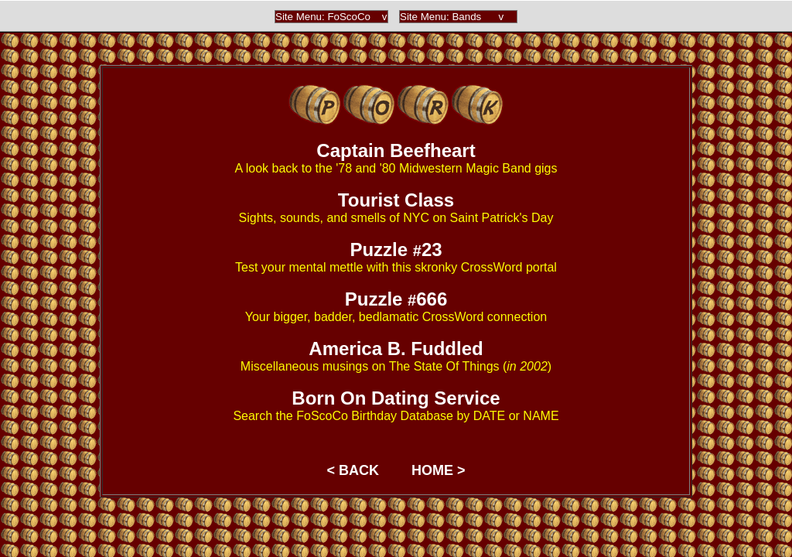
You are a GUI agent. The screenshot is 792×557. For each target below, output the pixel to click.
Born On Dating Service (396, 398)
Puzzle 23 (396, 249)
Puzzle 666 (396, 299)
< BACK (352, 470)
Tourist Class (396, 200)
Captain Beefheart (395, 150)
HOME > (438, 470)
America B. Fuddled (396, 348)
